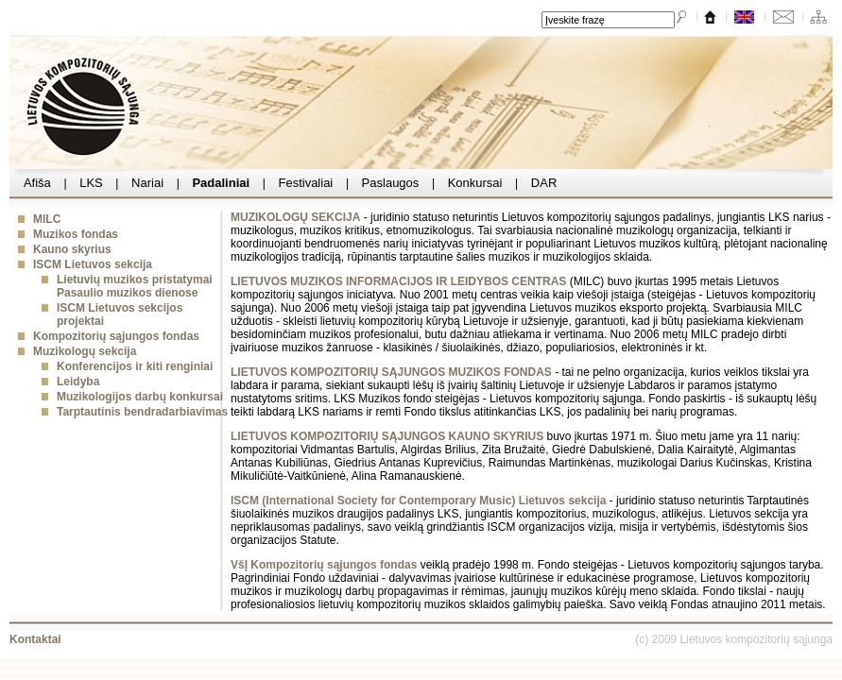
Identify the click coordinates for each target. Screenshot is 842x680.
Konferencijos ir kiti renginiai (135, 366)
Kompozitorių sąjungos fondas (116, 336)
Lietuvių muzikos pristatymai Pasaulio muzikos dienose (135, 286)
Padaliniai (221, 183)
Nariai (147, 183)
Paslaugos (390, 183)
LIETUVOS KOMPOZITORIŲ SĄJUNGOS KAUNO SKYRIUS (387, 436)
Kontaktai (35, 639)
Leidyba (78, 381)
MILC (46, 219)
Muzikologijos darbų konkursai (140, 396)
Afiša (37, 183)
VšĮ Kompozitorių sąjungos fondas (324, 564)
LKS (92, 183)
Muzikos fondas (75, 234)
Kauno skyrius (72, 249)
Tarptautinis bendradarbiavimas (142, 411)
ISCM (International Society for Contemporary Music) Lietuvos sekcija (418, 500)
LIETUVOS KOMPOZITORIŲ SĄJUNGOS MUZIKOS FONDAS (391, 372)
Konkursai (475, 183)
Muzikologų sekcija (84, 351)
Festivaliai (305, 183)
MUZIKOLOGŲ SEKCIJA (295, 217)
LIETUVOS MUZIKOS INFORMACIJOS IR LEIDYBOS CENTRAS (398, 281)
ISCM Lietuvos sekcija (92, 264)
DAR (543, 183)
